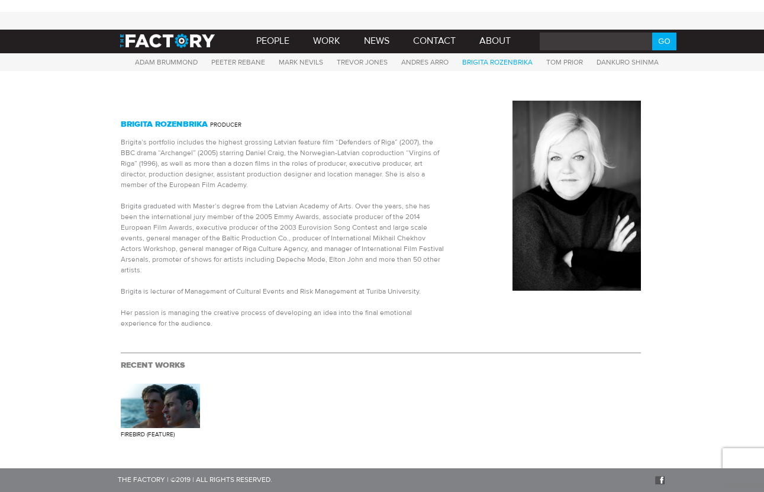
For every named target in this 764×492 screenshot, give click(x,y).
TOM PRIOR (564, 62)
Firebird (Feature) (148, 434)
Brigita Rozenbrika (497, 62)
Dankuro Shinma (628, 62)
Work (326, 41)
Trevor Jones (362, 62)
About (495, 41)
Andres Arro (425, 62)
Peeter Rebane (238, 62)
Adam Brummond (166, 62)
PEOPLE (272, 41)
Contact (434, 41)
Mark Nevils (301, 62)
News (376, 41)
